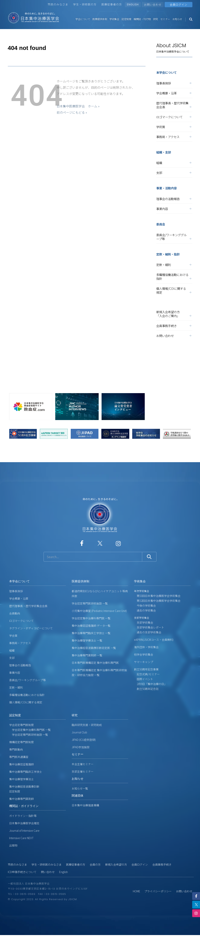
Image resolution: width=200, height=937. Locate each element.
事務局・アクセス (174, 137)
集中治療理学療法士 (21, 779)
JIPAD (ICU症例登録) (84, 740)
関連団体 (77, 795)
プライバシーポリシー (158, 891)
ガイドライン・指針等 (23, 816)
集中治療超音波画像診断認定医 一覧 (94, 648)
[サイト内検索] (93, 557)
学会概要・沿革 (174, 93)
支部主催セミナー (83, 771)
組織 (174, 162)
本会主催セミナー (83, 764)
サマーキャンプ (143, 662)
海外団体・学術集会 (146, 647)
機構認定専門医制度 (21, 742)
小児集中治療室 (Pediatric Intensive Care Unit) (99, 611)
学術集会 (114, 19)
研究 (155, 19)
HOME (136, 891)
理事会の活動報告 (174, 199)
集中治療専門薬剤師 (21, 799)
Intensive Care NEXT (21, 838)
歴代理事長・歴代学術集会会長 (174, 105)
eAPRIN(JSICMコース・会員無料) (153, 640)
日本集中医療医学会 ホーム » (78, 106)
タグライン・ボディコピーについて (31, 628)
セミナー (165, 19)
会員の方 (95, 864)
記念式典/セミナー (147, 674)
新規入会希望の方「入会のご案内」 (174, 314)
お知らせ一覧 (80, 788)
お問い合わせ (153, 4)
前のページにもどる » (72, 112)
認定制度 (126, 19)
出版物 (13, 845)
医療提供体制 (99, 19)
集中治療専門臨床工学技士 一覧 (91, 633)
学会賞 (13, 635)
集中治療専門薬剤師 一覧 (87, 655)
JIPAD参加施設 (80, 747)
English (63, 872)
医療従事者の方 (111, 4)
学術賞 (174, 127)
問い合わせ (48, 872)
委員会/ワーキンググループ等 (174, 237)
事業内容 (174, 209)
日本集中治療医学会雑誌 (24, 823)
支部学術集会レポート (149, 627)
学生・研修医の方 (84, 4)
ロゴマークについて (174, 117)
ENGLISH (133, 4)
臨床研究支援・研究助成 (87, 725)
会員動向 (14, 613)
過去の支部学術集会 (147, 632)
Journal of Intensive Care (24, 830)
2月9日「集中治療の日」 (150, 684)
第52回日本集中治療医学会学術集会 (157, 601)
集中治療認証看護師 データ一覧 (91, 626)
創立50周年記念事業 (146, 669)
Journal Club (79, 732)
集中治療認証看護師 (21, 764)
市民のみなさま (58, 4)
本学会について (19, 581)
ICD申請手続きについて (22, 872)
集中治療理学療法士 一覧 (87, 640)
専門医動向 (16, 749)
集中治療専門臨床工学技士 (25, 772)
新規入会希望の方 (116, 864)
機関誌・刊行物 (142, 19)
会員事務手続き (174, 326)
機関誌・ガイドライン (23, 806)
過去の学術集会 (145, 610)
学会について (82, 19)
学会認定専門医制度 (21, 725)
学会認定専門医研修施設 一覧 (90, 603)
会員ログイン (139, 864)
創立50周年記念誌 (146, 689)
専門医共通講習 (18, 757)
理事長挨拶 (174, 83)
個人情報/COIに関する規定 (174, 290)
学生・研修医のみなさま (46, 864)
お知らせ (177, 19)
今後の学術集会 (145, 605)
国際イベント (143, 679)
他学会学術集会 (143, 654)
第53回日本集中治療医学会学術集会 (157, 596)
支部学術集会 (143, 622)
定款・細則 (174, 264)
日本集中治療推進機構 (85, 805)
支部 (174, 172)
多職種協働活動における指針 (174, 276)
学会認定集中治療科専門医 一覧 (91, 618)
